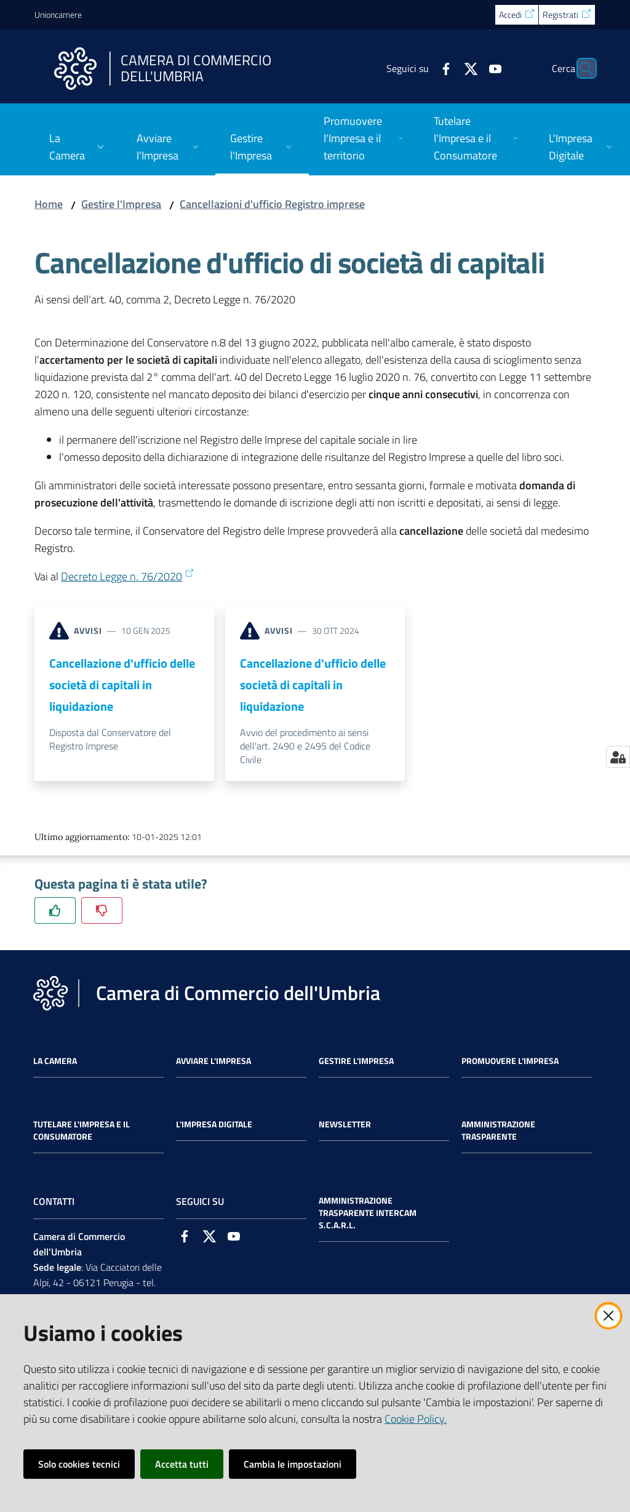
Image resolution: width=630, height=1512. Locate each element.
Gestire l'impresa (356, 1061)
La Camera (55, 1061)
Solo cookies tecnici (79, 1464)
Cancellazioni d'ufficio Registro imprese (272, 204)
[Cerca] (581, 68)
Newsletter (345, 1124)
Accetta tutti (182, 1464)
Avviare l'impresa (213, 1061)
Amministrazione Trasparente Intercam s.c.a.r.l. (368, 1212)
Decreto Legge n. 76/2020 (127, 576)
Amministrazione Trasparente (498, 1130)
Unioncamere (58, 14)
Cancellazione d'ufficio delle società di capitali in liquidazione (122, 685)
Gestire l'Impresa (121, 204)
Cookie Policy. (416, 1418)
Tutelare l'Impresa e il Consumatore (81, 1130)
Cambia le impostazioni (292, 1464)
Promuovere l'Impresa (510, 1061)
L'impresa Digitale (214, 1124)
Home (48, 204)
